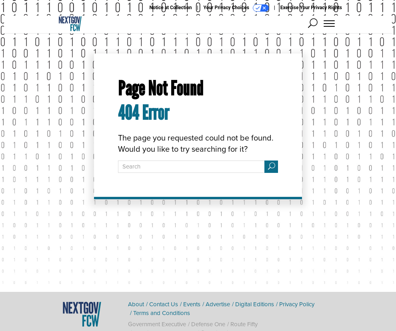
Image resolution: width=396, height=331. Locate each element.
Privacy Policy (296, 304)
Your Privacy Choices (236, 8)
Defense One (208, 324)
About (136, 304)
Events (191, 304)
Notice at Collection (170, 7)
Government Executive (157, 324)
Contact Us (163, 304)
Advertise (218, 304)
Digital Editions (254, 304)
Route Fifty (244, 324)
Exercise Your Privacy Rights (311, 7)
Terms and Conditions (161, 313)
